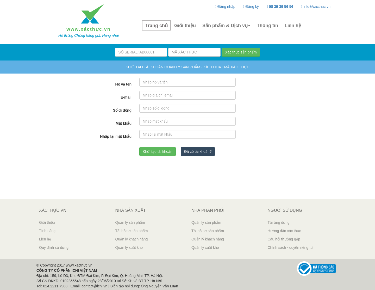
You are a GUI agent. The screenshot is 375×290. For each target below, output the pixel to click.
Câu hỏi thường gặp (284, 239)
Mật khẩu (124, 123)
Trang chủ (156, 25)
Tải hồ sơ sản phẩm (131, 231)
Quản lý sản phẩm (130, 222)
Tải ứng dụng (279, 222)
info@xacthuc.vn (315, 6)
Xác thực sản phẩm (241, 52)
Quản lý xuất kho (129, 247)
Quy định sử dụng (53, 247)
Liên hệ (293, 25)
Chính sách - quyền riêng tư (290, 247)
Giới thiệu (185, 25)
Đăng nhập (225, 6)
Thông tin (267, 25)
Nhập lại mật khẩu (116, 136)
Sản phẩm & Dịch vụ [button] (226, 25)
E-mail (126, 97)
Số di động (122, 110)
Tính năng (47, 231)
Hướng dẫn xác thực (284, 231)
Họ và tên (123, 84)
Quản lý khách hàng (131, 239)
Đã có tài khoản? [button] (197, 151)
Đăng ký (251, 6)
